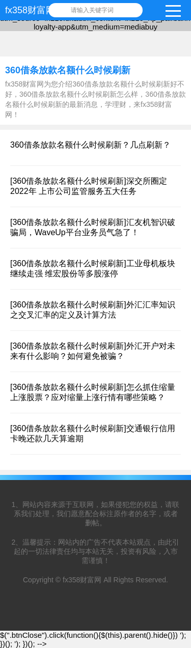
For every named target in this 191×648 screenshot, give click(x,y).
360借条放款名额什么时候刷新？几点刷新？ (90, 144)
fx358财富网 (30, 10)
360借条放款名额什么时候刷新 (67, 70)
